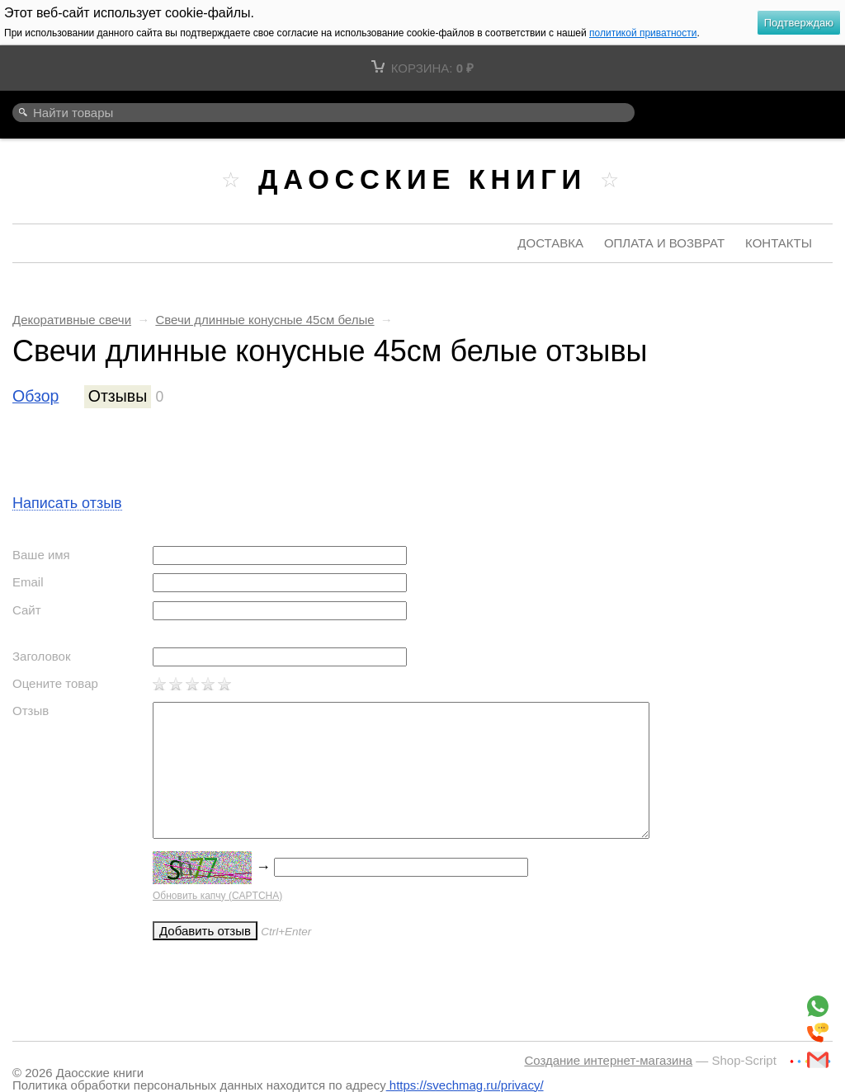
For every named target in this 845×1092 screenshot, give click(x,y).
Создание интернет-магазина (608, 1060)
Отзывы (117, 396)
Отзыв (30, 711)
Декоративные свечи (71, 320)
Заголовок (41, 656)
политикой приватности (642, 33)
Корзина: (422, 68)
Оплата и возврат (664, 243)
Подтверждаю (798, 22)
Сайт (26, 610)
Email (28, 582)
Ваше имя (41, 555)
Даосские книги (422, 179)
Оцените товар (55, 683)
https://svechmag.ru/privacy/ (465, 1085)
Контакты (778, 243)
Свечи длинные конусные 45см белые (264, 320)
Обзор (35, 396)
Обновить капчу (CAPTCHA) (217, 895)
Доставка (550, 243)
